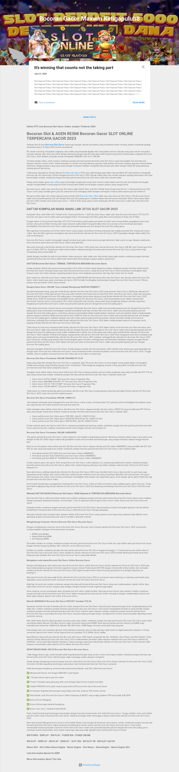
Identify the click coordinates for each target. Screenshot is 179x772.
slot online (55, 182)
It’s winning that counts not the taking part (73, 67)
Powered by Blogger (89, 765)
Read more (139, 102)
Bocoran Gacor (73, 173)
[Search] (148, 7)
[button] (143, 67)
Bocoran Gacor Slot (89, 196)
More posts (89, 117)
